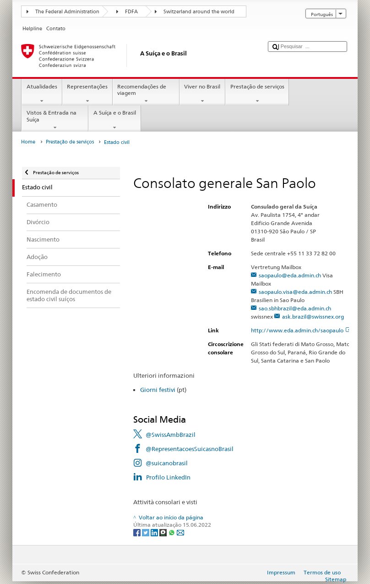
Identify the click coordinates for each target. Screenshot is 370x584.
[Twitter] (146, 532)
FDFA (131, 12)
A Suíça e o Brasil (114, 120)
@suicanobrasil (167, 463)
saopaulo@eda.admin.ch (290, 275)
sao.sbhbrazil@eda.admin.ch (295, 308)
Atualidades (41, 94)
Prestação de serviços (257, 94)
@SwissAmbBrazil (171, 434)
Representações (87, 94)
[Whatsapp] (172, 532)
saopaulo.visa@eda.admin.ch (295, 292)
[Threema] (163, 532)
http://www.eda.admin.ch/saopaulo (301, 330)
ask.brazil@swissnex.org (313, 317)
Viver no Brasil (202, 94)
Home (28, 142)
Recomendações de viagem (146, 94)
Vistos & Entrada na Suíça (55, 120)
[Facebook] (137, 532)
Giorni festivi (157, 389)
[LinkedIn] (155, 532)
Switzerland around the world (198, 12)
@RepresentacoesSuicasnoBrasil (190, 448)
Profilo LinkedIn (168, 477)
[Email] (180, 532)
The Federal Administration (67, 12)
